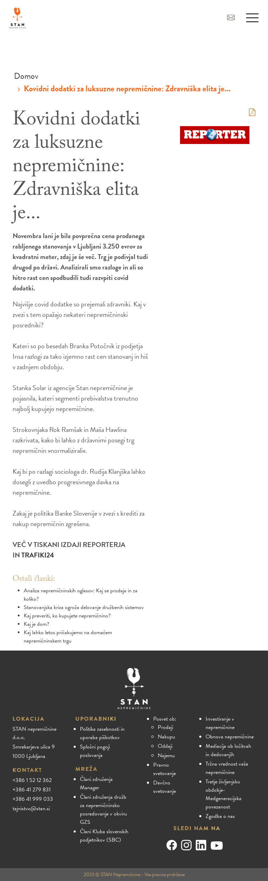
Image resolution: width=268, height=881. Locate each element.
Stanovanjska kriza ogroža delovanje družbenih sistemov (84, 607)
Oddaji (165, 746)
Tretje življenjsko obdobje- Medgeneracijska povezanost (223, 794)
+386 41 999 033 (33, 799)
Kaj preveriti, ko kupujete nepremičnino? (67, 616)
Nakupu (166, 736)
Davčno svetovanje (164, 787)
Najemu (166, 755)
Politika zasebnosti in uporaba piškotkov (102, 733)
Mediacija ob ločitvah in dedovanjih (228, 750)
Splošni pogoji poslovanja (95, 751)
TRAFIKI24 (37, 555)
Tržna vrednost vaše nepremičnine (227, 768)
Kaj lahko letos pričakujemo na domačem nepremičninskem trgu (68, 636)
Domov (26, 76)
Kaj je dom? (36, 624)
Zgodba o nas (220, 816)
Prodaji (165, 727)
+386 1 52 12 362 (32, 780)
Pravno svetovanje (164, 769)
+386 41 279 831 (32, 789)
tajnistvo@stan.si (31, 808)
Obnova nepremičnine (230, 736)
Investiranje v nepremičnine (220, 723)
